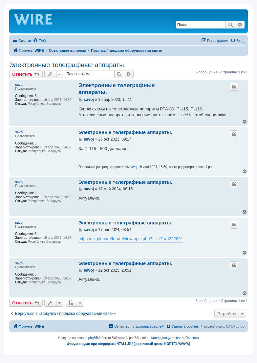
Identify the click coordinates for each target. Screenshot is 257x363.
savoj (19, 84)
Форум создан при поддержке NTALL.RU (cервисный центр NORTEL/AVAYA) (128, 344)
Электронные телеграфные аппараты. (67, 64)
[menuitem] (39, 41)
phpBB (93, 338)
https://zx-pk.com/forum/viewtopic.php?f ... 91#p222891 (130, 238)
